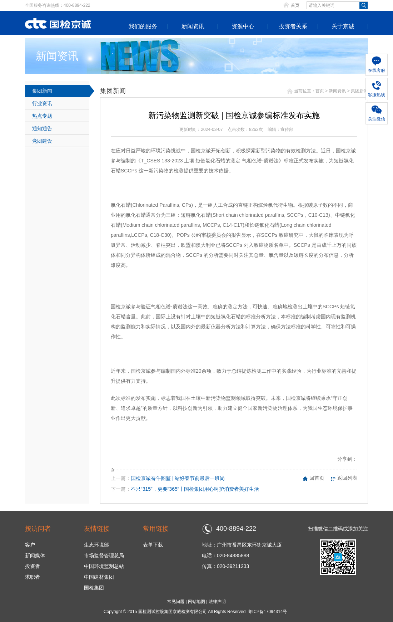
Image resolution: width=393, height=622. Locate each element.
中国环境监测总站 (104, 566)
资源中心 (243, 26)
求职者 (32, 577)
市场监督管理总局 (104, 555)
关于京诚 (343, 26)
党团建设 (42, 141)
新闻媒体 (35, 555)
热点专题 (42, 116)
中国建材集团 (99, 577)
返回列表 (347, 478)
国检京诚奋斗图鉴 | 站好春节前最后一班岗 (178, 478)
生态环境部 (96, 545)
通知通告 (42, 128)
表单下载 (153, 545)
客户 (30, 545)
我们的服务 (143, 26)
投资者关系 (293, 26)
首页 (295, 5)
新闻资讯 (192, 26)
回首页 (316, 478)
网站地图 (196, 601)
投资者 (32, 566)
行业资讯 (42, 103)
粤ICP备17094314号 (267, 611)
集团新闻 (42, 91)
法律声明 (217, 601)
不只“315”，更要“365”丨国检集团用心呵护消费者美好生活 (195, 489)
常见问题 (175, 601)
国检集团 (94, 588)
